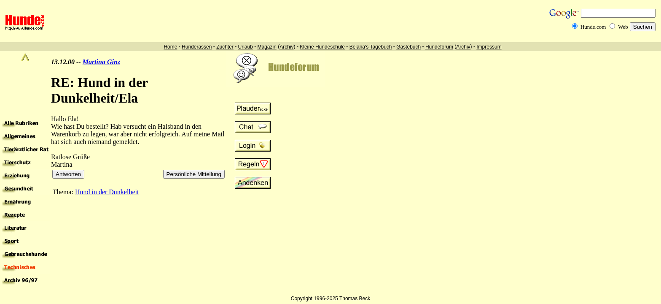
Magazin (267, 47)
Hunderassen (197, 47)
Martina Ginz (101, 61)
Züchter (225, 47)
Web (623, 27)
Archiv (286, 47)
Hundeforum (439, 47)
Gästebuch (408, 47)
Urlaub (245, 47)
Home (170, 47)
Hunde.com (593, 27)
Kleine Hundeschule (322, 47)
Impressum (488, 47)
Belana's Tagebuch (370, 47)
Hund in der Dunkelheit (107, 191)
